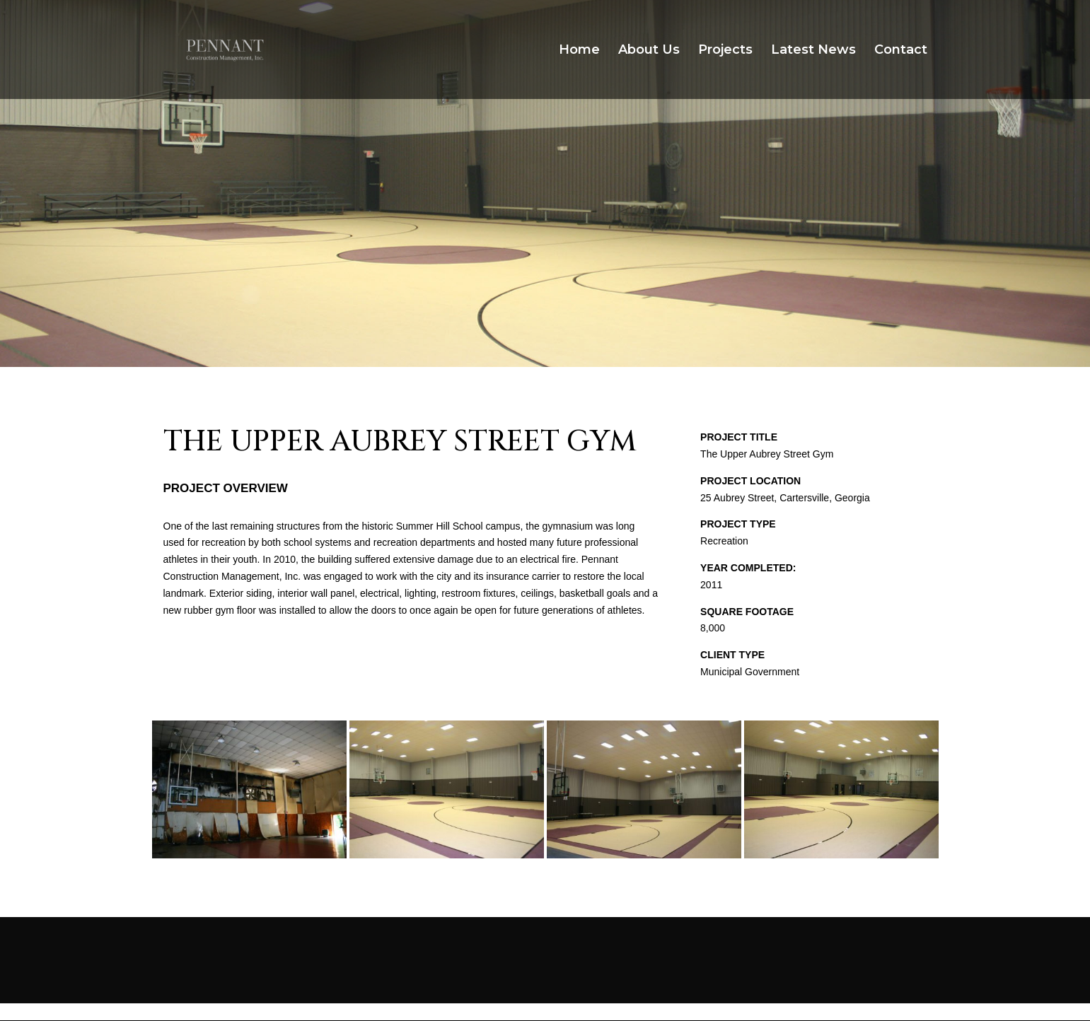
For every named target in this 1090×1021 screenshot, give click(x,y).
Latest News (813, 51)
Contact (900, 51)
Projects (725, 51)
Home (579, 51)
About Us (649, 51)
